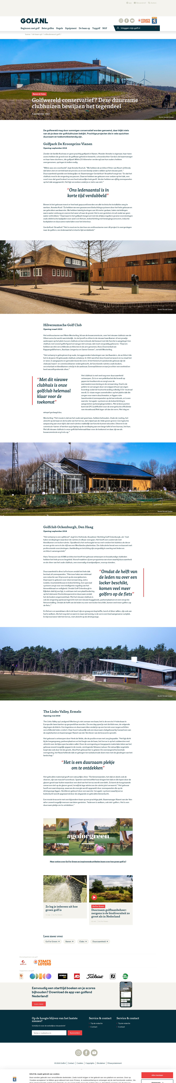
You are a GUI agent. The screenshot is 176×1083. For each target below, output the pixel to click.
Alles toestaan (157, 1062)
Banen (68, 941)
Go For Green (51, 941)
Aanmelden (75, 1033)
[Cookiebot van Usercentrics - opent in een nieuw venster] (14, 1078)
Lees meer (39, 1004)
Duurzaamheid (99, 941)
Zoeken (153, 3)
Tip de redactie (96, 1023)
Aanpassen (157, 1069)
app (130, 3)
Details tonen (34, 1079)
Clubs (81, 941)
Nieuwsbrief (141, 3)
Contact (93, 1027)
